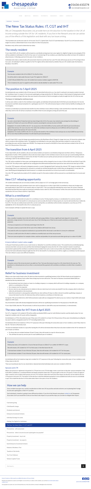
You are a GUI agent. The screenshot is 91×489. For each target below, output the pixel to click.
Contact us (69, 15)
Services (35, 15)
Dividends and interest (13, 410)
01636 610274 (79, 4)
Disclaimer (24, 478)
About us (28, 15)
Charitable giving (12, 402)
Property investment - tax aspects (16, 440)
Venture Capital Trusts (13, 458)
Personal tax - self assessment (15, 429)
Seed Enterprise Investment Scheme (17, 443)
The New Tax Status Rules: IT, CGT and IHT (19, 425)
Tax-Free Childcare (12, 455)
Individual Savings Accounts (15, 417)
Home (20, 15)
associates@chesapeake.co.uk (79, 8)
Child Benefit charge (13, 406)
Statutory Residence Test (14, 447)
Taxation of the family (13, 451)
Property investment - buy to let (16, 436)
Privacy (29, 478)
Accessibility (18, 478)
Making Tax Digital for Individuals (17, 421)
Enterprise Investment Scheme (15, 414)
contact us (67, 393)
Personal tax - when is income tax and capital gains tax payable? (25, 432)
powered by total (82, 481)
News (61, 15)
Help (33, 478)
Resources (53, 15)
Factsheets (44, 15)
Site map (13, 478)
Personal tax (16, 21)
